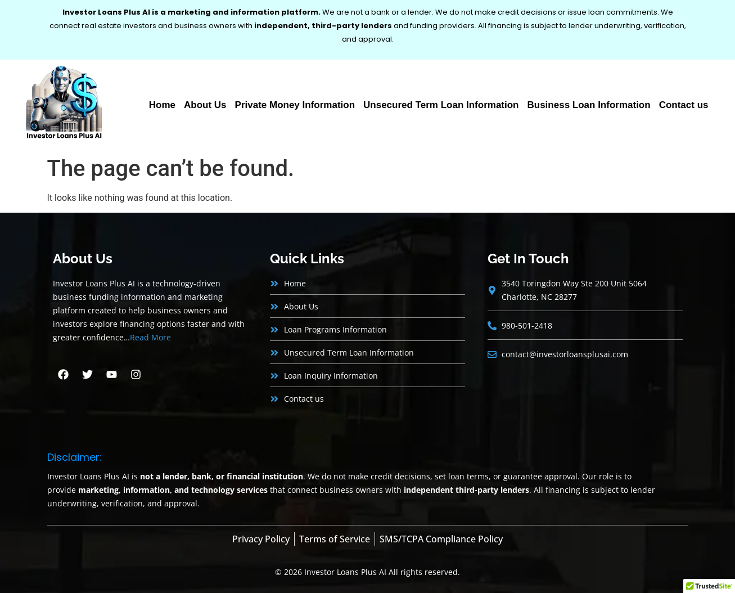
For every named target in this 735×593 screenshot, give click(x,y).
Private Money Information (295, 105)
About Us (205, 105)
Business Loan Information (589, 105)
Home (162, 105)
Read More (150, 337)
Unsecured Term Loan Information (440, 105)
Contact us (684, 105)
